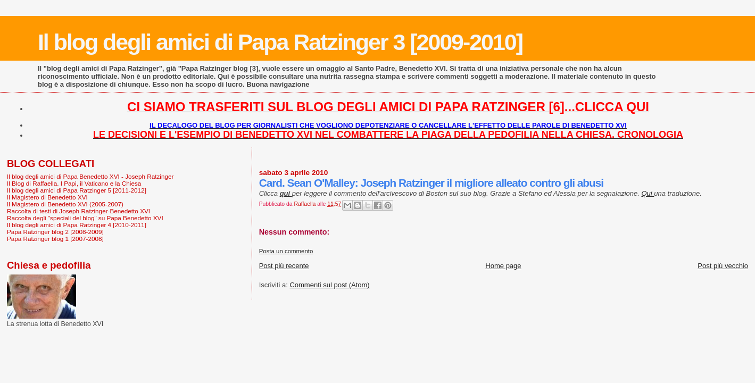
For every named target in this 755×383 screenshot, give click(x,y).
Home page (503, 266)
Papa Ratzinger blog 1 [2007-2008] (55, 238)
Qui (647, 193)
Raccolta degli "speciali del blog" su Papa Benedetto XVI (85, 217)
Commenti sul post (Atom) (329, 285)
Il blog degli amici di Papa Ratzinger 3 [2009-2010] (280, 42)
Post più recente (284, 266)
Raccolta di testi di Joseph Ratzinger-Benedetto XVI (78, 210)
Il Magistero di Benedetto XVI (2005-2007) (65, 204)
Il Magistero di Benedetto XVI (47, 197)
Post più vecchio (723, 266)
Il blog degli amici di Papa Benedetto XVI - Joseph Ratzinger (90, 176)
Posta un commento (286, 251)
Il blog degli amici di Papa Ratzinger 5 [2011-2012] (76, 190)
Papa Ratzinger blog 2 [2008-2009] (55, 231)
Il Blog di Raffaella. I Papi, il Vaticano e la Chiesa (74, 183)
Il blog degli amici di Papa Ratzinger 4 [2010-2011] (76, 224)
